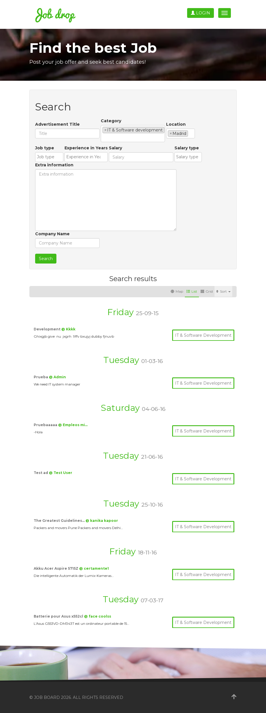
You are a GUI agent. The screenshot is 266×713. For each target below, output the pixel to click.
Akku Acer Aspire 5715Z (56, 568)
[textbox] (104, 137)
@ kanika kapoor (102, 520)
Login (200, 13)
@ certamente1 (94, 568)
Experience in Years (86, 147)
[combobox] (133, 133)
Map (177, 291)
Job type (44, 147)
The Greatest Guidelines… (60, 520)
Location (176, 124)
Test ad (41, 473)
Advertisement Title (57, 124)
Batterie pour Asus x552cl (59, 616)
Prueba (41, 377)
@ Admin (57, 377)
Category (111, 120)
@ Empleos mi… (73, 425)
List (192, 291)
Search (46, 258)
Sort (223, 291)
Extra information (54, 165)
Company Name (52, 233)
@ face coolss (97, 616)
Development (47, 329)
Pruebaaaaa (46, 425)
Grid (207, 291)
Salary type (186, 147)
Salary (115, 147)
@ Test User (60, 473)
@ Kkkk (68, 329)
